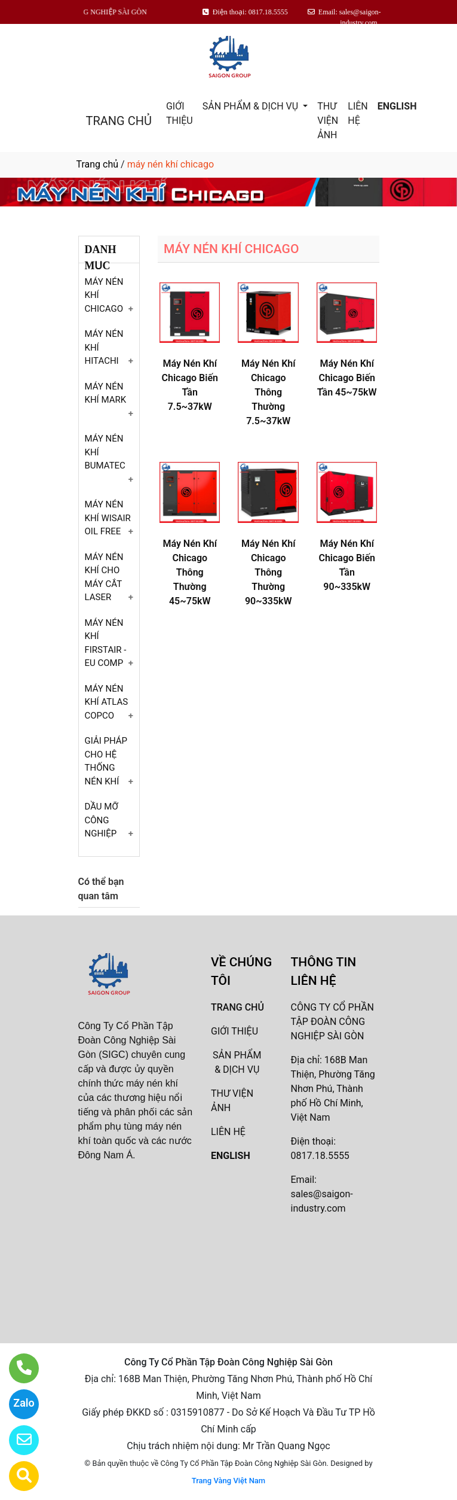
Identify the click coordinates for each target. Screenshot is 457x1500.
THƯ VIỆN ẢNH (327, 121)
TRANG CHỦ (119, 121)
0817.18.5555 (320, 1155)
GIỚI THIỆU (179, 113)
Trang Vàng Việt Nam (228, 1480)
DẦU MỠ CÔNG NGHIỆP (101, 820)
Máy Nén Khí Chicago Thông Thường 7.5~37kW (268, 392)
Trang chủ (97, 164)
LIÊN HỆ (357, 113)
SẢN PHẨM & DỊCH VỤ (251, 106)
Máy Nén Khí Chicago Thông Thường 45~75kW (189, 572)
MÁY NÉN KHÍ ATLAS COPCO (106, 702)
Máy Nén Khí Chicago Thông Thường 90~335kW (268, 572)
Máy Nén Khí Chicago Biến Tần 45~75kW (347, 378)
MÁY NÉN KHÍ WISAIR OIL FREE (108, 518)
